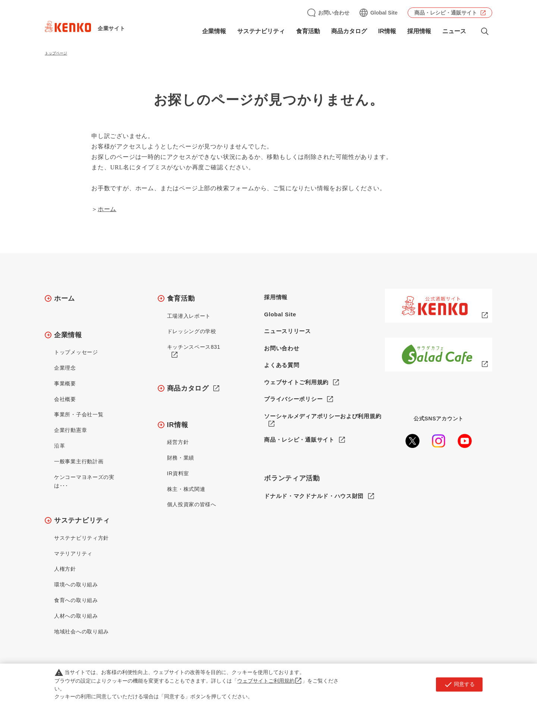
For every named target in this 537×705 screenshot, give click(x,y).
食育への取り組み (76, 600)
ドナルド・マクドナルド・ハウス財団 (314, 496)
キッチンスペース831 (193, 347)
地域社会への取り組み (81, 631)
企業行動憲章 (70, 430)
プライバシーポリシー (293, 399)
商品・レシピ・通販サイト (445, 13)
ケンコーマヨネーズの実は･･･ (84, 481)
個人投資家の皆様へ (191, 504)
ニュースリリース (287, 331)
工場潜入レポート (189, 316)
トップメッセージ (76, 352)
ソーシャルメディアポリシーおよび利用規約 (322, 416)
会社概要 (65, 399)
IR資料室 (178, 473)
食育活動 (308, 31)
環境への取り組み (76, 585)
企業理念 (65, 368)
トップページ (56, 53)
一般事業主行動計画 (78, 461)
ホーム (107, 209)
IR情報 (387, 31)
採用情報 (419, 31)
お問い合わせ (333, 13)
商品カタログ (349, 31)
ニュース (454, 31)
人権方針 (65, 569)
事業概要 (65, 383)
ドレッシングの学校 (191, 331)
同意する (459, 684)
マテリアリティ (73, 554)
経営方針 (178, 442)
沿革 (59, 446)
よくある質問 (281, 365)
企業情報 (214, 31)
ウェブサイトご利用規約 (296, 382)
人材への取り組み (76, 616)
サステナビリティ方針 (81, 538)
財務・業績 (181, 458)
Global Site (384, 13)
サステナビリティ (261, 31)
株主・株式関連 (186, 489)
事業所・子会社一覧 (78, 414)
